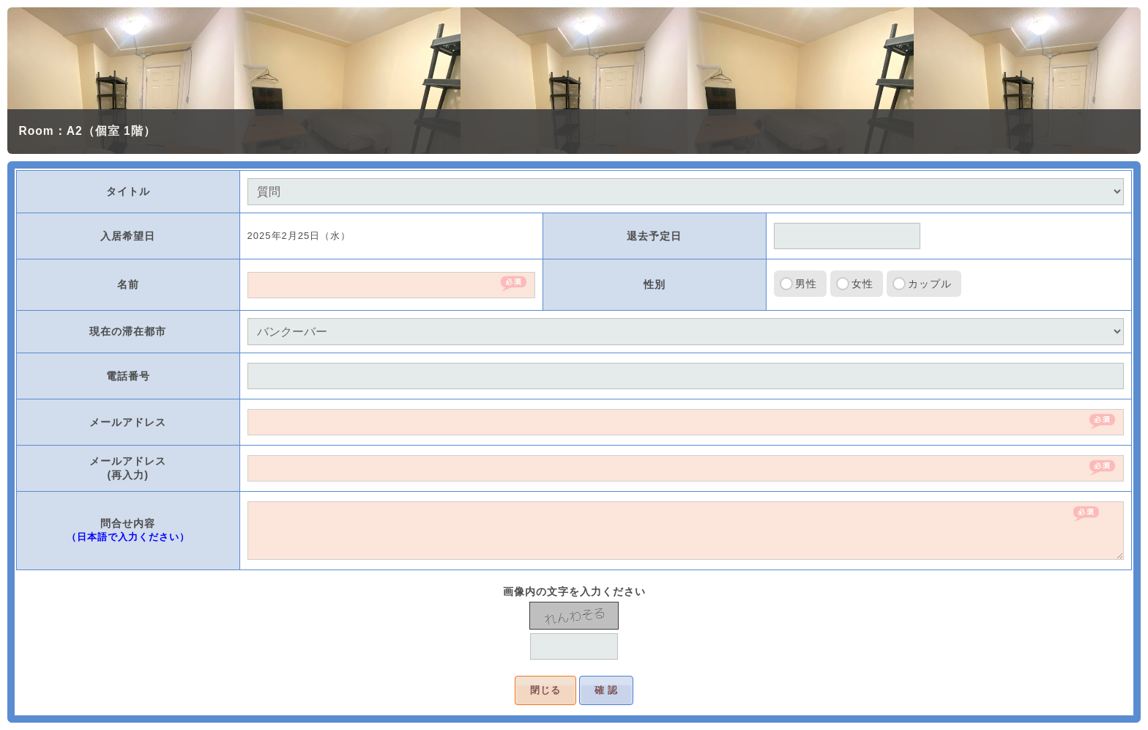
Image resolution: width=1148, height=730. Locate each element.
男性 (806, 284)
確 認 (606, 690)
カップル (930, 284)
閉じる (545, 690)
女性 (862, 284)
